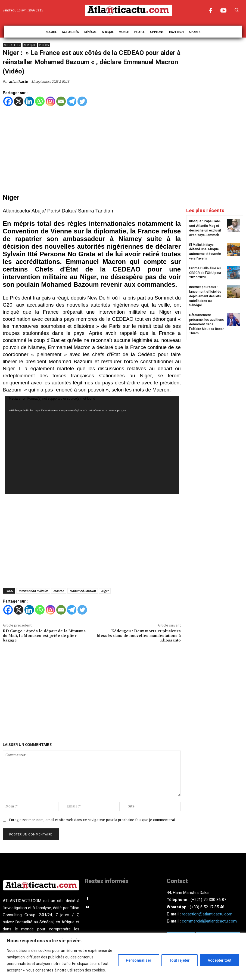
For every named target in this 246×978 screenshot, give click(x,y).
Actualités (12, 45)
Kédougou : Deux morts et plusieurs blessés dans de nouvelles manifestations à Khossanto (139, 636)
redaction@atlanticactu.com (207, 914)
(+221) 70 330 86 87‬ (208, 899)
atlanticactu (18, 81)
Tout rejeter (179, 960)
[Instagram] (50, 101)
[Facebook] (8, 101)
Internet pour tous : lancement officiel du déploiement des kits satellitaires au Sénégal (205, 296)
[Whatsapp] (40, 101)
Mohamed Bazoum (83, 591)
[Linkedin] (29, 101)
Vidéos (44, 45)
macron (58, 591)
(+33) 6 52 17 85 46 (207, 907)
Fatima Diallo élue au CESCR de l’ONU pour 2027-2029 (205, 272)
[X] (18, 101)
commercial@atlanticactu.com (209, 921)
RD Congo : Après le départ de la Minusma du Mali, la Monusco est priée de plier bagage (44, 636)
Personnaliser (138, 960)
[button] (236, 10)
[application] (92, 445)
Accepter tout (219, 960)
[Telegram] (71, 101)
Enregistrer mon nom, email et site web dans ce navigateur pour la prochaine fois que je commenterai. (92, 819)
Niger (104, 591)
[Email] (61, 101)
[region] (123, 955)
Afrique (30, 45)
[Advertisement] (92, 150)
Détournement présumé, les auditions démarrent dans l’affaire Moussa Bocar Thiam (206, 324)
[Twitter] (82, 101)
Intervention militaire (33, 591)
